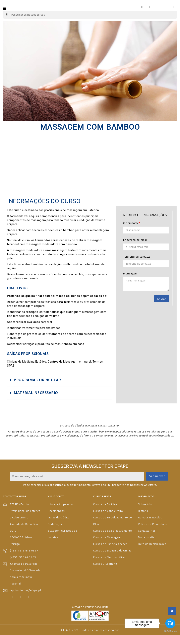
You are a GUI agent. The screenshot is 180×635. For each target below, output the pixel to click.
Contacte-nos (147, 530)
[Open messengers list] (170, 623)
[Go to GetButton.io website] (170, 631)
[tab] (59, 380)
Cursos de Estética (105, 504)
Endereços (55, 524)
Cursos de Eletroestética (109, 557)
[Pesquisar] (90, 15)
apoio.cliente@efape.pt (25, 590)
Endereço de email (135, 240)
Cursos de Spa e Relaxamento (112, 530)
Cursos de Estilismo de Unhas (112, 550)
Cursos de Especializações (110, 543)
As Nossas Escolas (150, 517)
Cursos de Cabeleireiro (108, 510)
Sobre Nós (145, 504)
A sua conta (56, 496)
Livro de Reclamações (152, 543)
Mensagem (130, 273)
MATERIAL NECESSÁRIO (36, 392)
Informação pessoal (60, 504)
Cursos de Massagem (107, 537)
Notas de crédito (58, 517)
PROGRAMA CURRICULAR (37, 379)
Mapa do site (146, 537)
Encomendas (56, 510)
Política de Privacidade (152, 524)
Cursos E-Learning (105, 563)
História (143, 510)
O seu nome (131, 223)
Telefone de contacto (137, 257)
